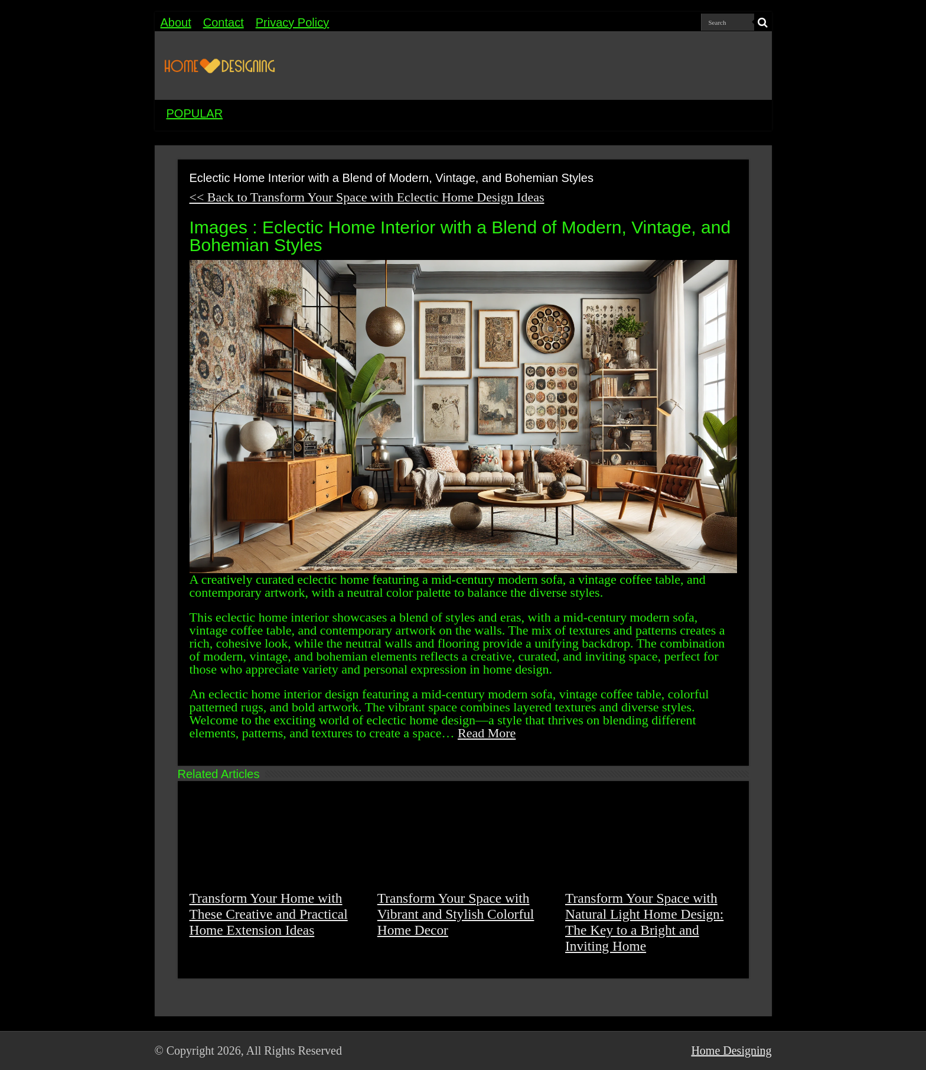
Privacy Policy (292, 22)
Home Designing (731, 1050)
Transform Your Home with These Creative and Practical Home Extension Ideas (269, 914)
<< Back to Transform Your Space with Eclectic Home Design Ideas (367, 197)
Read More (487, 733)
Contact (223, 22)
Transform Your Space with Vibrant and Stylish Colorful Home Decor (455, 914)
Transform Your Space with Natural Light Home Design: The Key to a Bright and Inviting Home (644, 922)
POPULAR (195, 113)
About (176, 22)
